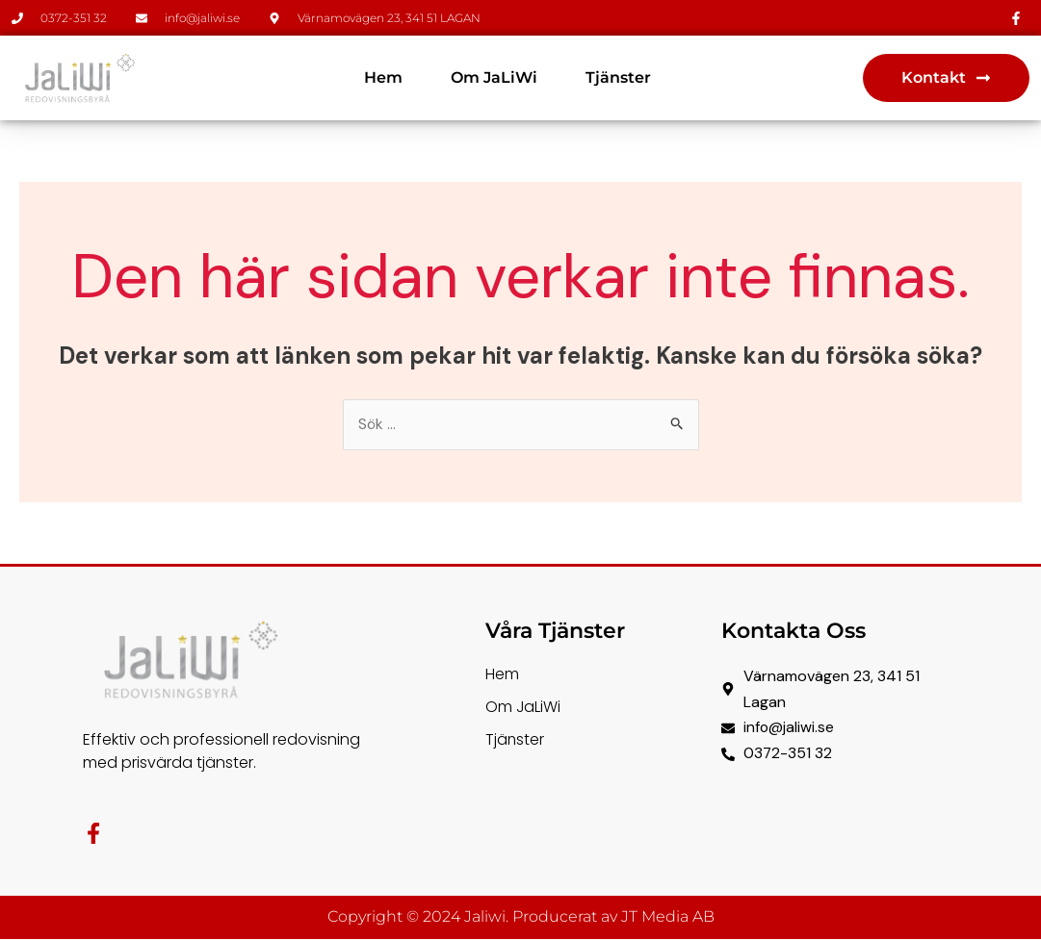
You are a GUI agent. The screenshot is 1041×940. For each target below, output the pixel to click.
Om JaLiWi (494, 77)
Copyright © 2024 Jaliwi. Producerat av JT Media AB (521, 918)
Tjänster (618, 77)
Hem (383, 77)
